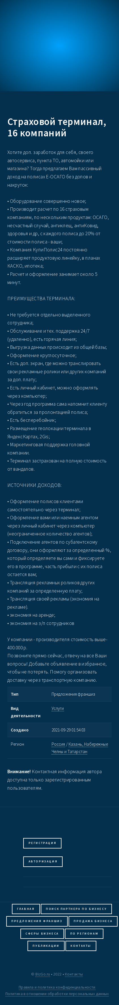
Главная (26, 909)
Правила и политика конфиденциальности (57, 987)
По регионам (84, 933)
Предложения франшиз (36, 921)
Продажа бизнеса (93, 921)
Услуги (58, 708)
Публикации (46, 946)
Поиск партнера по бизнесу (76, 909)
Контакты (81, 946)
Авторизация (43, 861)
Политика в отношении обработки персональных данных (57, 993)
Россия (58, 744)
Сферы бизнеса (42, 933)
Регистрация (43, 843)
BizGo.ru (42, 974)
